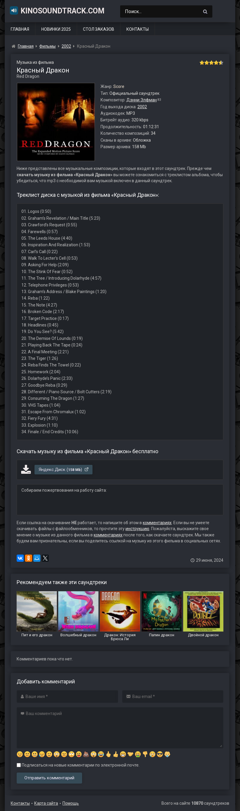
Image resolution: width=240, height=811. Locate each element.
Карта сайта (46, 803)
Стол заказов (98, 29)
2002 (142, 106)
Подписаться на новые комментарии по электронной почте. (78, 765)
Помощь (70, 803)
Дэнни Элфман (141, 99)
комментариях (157, 522)
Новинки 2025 (56, 29)
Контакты (137, 29)
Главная (20, 29)
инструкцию (137, 528)
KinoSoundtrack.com (56, 10)
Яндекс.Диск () (64, 469)
